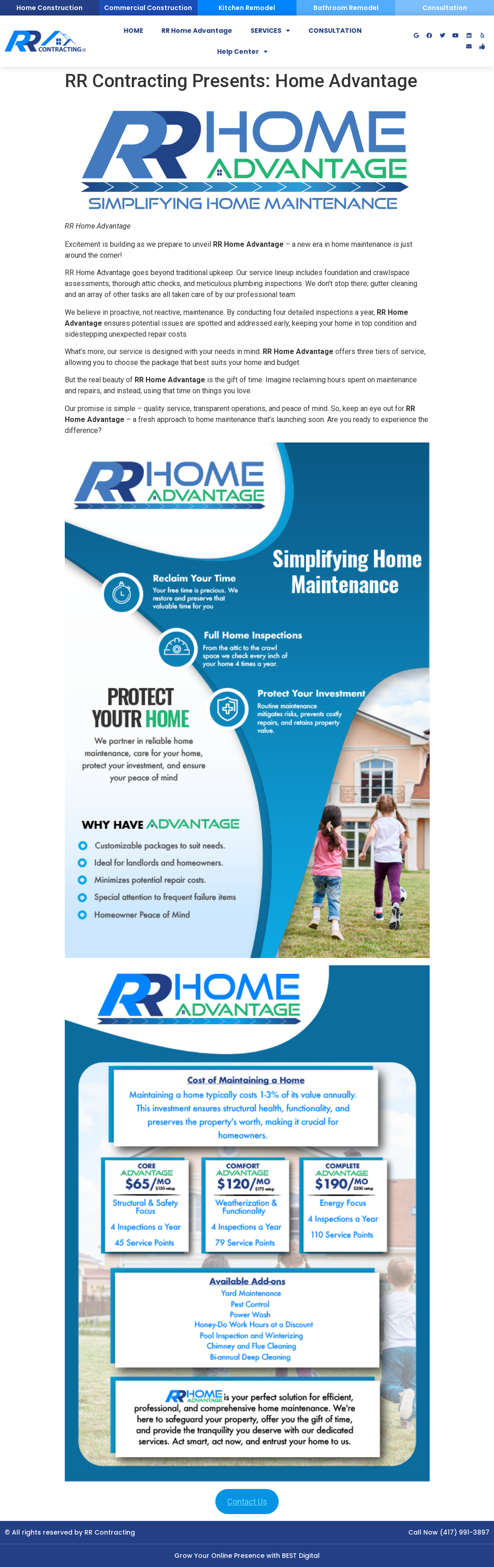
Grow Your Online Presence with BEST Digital (247, 1555)
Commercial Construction (148, 7)
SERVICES (270, 30)
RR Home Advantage (196, 30)
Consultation (444, 7)
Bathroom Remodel (346, 7)
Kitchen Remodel (246, 7)
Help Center (242, 51)
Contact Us (247, 1501)
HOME (133, 30)
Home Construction (49, 7)
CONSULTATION (335, 30)
